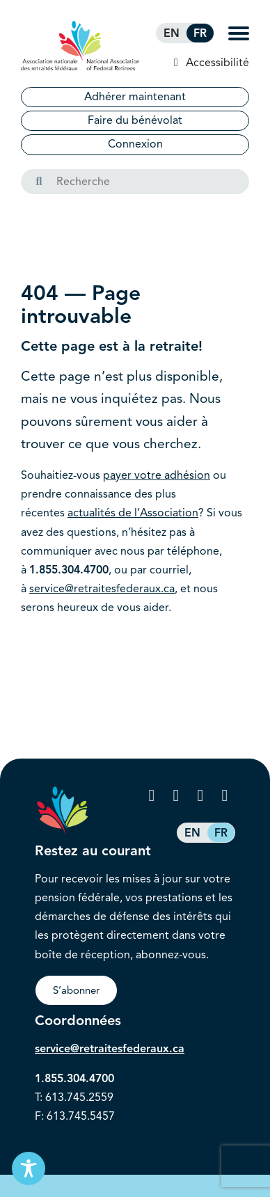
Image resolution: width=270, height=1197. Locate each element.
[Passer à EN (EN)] (171, 33)
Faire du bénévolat (135, 120)
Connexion (135, 144)
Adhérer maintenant (135, 97)
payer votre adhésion (156, 475)
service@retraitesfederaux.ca (102, 589)
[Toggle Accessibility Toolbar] (28, 1168)
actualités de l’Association (133, 513)
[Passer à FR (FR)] (200, 33)
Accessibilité (216, 63)
